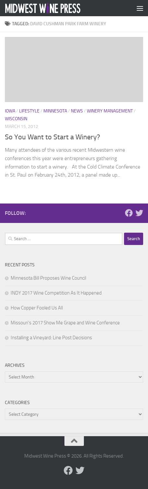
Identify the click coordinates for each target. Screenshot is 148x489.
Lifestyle (29, 111)
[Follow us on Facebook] (129, 213)
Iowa (10, 111)
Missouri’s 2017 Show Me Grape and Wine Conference (65, 323)
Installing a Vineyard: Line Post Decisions (51, 338)
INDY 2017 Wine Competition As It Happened (56, 293)
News (77, 111)
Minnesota (55, 111)
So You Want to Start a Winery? (52, 137)
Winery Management (110, 111)
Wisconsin (16, 119)
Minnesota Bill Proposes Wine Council (48, 278)
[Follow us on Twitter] (139, 213)
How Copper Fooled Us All (37, 308)
